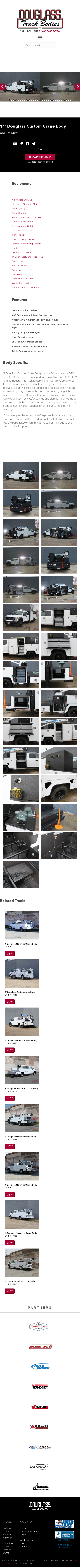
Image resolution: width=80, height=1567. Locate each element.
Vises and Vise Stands (23, 278)
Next (77, 87)
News (23, 1543)
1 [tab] (9, 100)
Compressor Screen (22, 230)
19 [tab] (48, 100)
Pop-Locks (17, 261)
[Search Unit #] (40, 45)
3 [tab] (14, 100)
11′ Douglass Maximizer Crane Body (21, 944)
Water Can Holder (21, 283)
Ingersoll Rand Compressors (26, 243)
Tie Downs (17, 274)
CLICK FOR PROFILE (64, 1548)
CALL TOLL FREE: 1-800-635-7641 (40, 162)
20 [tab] (51, 100)
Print (40, 149)
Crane (6, 1531)
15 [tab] (40, 100)
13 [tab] (35, 100)
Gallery (23, 1534)
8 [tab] (25, 100)
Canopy (7, 1546)
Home (23, 1528)
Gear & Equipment (29, 1531)
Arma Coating (19, 213)
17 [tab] (44, 100)
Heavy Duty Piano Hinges (26, 332)
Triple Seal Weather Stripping (28, 351)
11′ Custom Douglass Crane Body (20, 1281)
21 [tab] (53, 100)
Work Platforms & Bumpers (26, 287)
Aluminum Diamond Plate (25, 204)
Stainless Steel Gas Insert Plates (29, 346)
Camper (7, 1537)
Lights (15, 248)
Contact (24, 1546)
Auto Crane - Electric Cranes (26, 217)
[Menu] (40, 37)
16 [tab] (42, 100)
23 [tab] (57, 100)
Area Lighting (19, 208)
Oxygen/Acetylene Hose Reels (27, 256)
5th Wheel (8, 1543)
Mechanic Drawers (21, 252)
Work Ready (26, 1540)
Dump (6, 1552)
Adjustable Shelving (22, 199)
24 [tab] (59, 100)
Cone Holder (18, 234)
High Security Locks (23, 337)
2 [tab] (11, 100)
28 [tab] (68, 100)
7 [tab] (22, 100)
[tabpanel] (20, 87)
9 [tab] (27, 100)
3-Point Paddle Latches (24, 310)
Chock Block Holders (22, 221)
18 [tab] (46, 100)
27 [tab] (66, 100)
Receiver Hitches (20, 265)
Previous (2, 87)
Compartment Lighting (23, 226)
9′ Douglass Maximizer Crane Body (21, 1233)
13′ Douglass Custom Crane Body (20, 992)
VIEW (10, 953)
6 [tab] (20, 100)
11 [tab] (31, 100)
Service (7, 1528)
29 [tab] (70, 100)
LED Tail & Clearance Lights (27, 341)
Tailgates (16, 270)
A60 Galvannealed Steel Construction (32, 315)
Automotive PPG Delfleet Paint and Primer (35, 319)
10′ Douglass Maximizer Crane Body (21, 1088)
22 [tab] (55, 100)
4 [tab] (16, 100)
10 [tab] (29, 100)
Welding (7, 1534)
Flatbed (7, 1549)
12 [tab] (33, 100)
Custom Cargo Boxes (23, 239)
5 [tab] (18, 100)
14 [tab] (38, 100)
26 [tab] (64, 100)
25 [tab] (62, 100)
